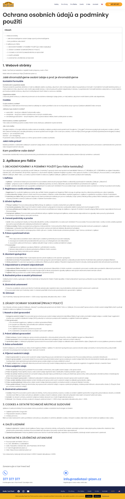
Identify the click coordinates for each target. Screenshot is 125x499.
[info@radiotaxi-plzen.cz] (66, 473)
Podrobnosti (105, 496)
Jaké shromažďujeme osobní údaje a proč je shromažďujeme (28, 39)
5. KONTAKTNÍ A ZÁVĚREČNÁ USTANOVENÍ (20, 58)
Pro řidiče (71, 4)
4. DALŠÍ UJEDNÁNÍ (13, 55)
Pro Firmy (62, 4)
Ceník (80, 4)
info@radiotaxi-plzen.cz (82, 479)
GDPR (113, 491)
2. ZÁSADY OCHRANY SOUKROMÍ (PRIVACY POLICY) (23, 50)
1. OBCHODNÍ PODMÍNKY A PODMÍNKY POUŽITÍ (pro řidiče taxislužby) (29, 47)
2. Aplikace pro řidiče (13, 44)
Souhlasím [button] (89, 496)
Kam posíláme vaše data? (16, 41)
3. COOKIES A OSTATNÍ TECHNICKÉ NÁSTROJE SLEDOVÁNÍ (25, 52)
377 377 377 (11, 479)
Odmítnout (97, 496)
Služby (54, 4)
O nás (86, 4)
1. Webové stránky (12, 36)
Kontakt (93, 4)
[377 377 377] (5, 473)
